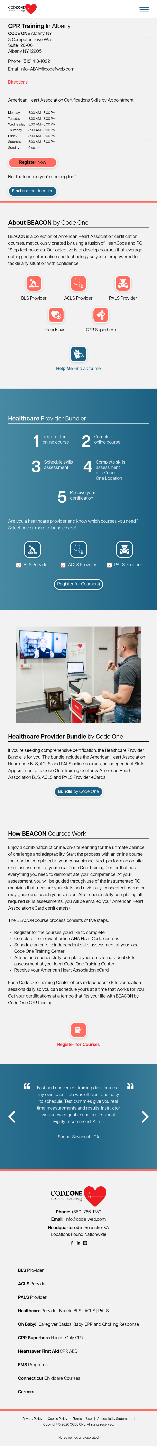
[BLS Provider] (31, 1270)
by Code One (78, 791)
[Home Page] (22, 9)
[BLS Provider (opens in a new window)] (34, 288)
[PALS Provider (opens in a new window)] (123, 288)
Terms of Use (82, 1419)
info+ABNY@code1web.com (47, 69)
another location (33, 191)
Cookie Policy (57, 1419)
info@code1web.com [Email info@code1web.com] (78, 1219)
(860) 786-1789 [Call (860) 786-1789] (78, 1212)
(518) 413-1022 (36, 61)
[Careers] (26, 1392)
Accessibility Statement (114, 1419)
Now (32, 162)
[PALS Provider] (32, 1297)
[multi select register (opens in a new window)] (78, 1035)
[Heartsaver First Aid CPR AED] (47, 1351)
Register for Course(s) (78, 584)
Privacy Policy (32, 1419)
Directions (18, 82)
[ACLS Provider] (32, 1284)
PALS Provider (124, 565)
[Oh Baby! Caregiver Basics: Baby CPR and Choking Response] (78, 1324)
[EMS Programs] (33, 1365)
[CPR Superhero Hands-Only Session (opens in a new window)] (101, 320)
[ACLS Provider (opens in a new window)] (78, 288)
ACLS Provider (78, 565)
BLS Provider (32, 565)
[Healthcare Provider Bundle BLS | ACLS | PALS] (63, 1311)
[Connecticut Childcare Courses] (49, 1378)
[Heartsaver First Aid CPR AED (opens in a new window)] (56, 320)
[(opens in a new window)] (72, 1243)
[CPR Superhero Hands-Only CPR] (50, 1338)
